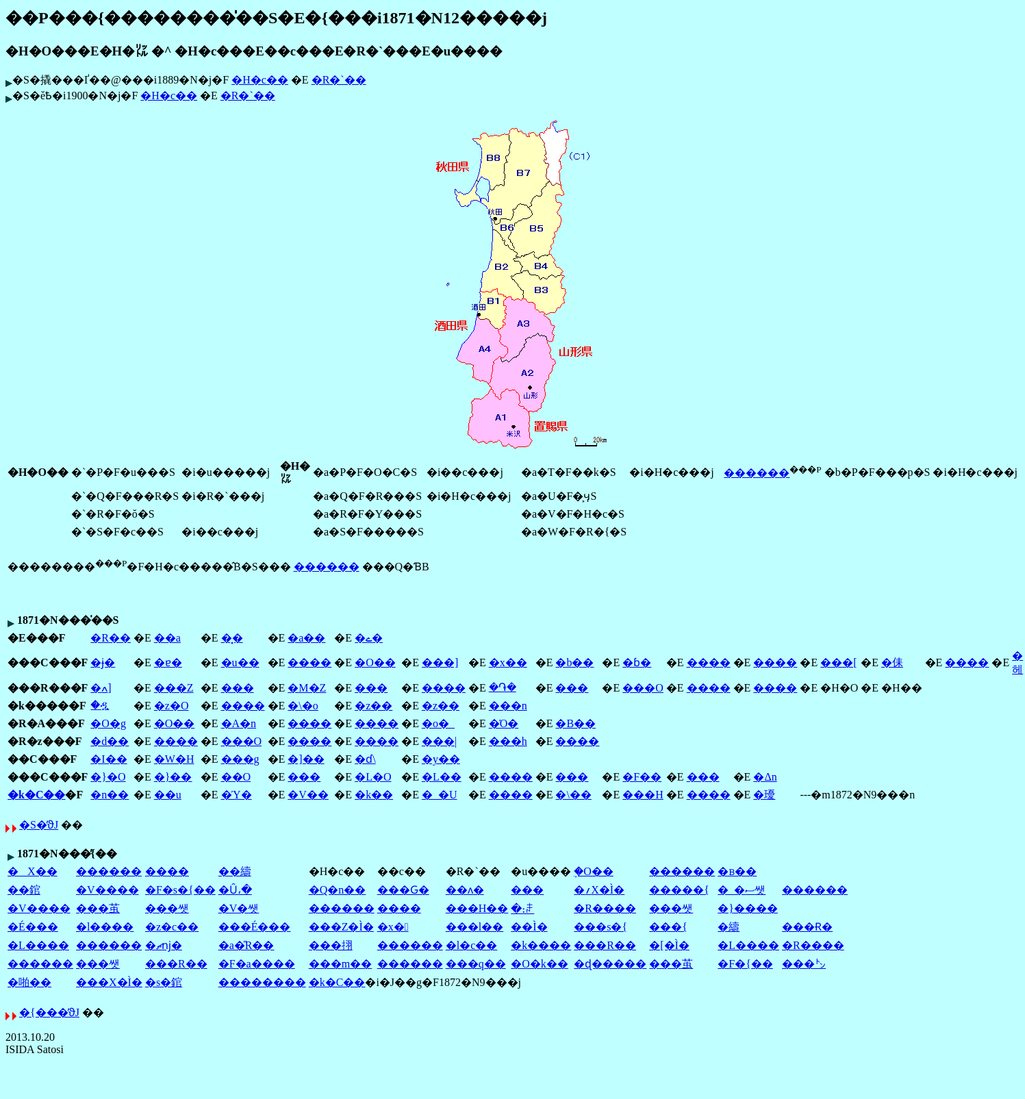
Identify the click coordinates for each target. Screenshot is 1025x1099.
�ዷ (99, 705)
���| (439, 741)
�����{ (679, 890)
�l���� (105, 927)
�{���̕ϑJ (49, 1012)
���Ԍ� (403, 890)
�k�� (374, 794)
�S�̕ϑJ (38, 825)
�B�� (575, 723)
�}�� (173, 777)
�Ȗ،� (235, 890)
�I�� (108, 759)
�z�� (373, 705)
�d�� (109, 741)
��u (167, 794)
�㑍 (892, 662)
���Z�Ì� (341, 927)
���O (642, 688)
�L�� (441, 777)
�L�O (373, 777)
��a (167, 638)
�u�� (240, 662)
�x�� (508, 662)
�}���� (748, 908)
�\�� (573, 794)
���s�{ (600, 927)
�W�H (174, 759)
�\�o (303, 705)
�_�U (439, 794)
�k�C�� (36, 794)
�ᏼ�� (737, 871)
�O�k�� (539, 964)
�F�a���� (256, 964)
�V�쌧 (239, 908)
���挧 (331, 945)
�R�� (110, 638)
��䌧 (234, 871)
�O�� (375, 662)
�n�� (109, 794)
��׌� (527, 890)
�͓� (232, 638)
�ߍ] (100, 688)
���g (240, 759)
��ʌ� (465, 890)
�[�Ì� (669, 945)
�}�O (107, 777)
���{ (668, 927)
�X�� (33, 871)
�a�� (306, 638)
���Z (174, 688)
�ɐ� (168, 662)
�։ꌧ (522, 909)
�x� (393, 927)
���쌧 (167, 908)
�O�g (108, 723)
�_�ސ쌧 (741, 890)
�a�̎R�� (246, 945)
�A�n (239, 723)
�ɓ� (636, 662)
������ (756, 473)
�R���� (605, 908)
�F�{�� (745, 964)
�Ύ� (236, 794)
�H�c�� (259, 80)
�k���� (541, 945)
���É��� (254, 927)
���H (642, 794)
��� (237, 688)
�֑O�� (593, 871)
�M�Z (307, 688)
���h (508, 741)
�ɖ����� (610, 964)
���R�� (605, 945)
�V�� (308, 794)
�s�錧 (163, 982)
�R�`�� (339, 80)
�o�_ (438, 723)
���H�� (477, 908)
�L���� (38, 945)
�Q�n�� (337, 890)
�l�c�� (472, 945)
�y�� (441, 759)
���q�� (476, 964)
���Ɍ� (807, 927)
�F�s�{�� (180, 890)
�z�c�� (172, 927)
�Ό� (504, 723)
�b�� (574, 662)
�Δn (764, 777)
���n (508, 705)
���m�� (340, 964)
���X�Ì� (109, 982)
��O (236, 777)
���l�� (474, 927)
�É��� (33, 927)
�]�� (306, 759)
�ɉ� (102, 662)
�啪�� (29, 982)
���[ (838, 662)
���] (440, 662)
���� (309, 662)
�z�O (171, 705)
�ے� (369, 638)
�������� (262, 982)
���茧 (98, 908)
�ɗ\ (365, 759)
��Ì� (529, 927)
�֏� (502, 687)
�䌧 (728, 927)
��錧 (24, 890)
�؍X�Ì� (599, 890)
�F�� (641, 777)
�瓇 (764, 794)
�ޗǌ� (163, 945)
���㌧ (804, 964)
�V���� (107, 890)
